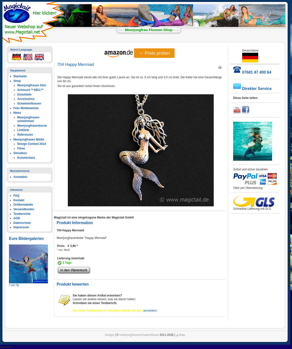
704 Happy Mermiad (75, 64)
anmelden (149, 310)
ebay (182, 335)
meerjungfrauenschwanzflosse (139, 335)
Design (109, 335)
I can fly (14, 285)
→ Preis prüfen (154, 53)
